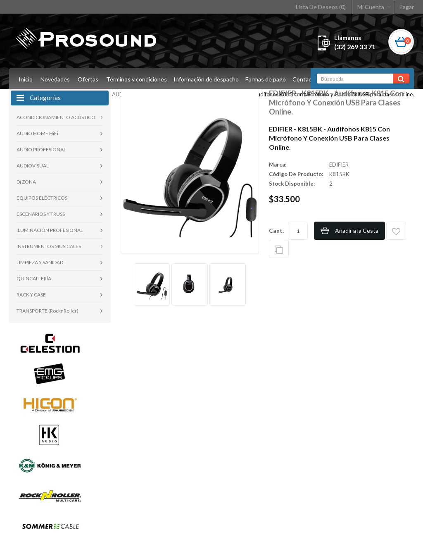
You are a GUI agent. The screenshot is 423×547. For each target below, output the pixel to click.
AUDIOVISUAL (33, 165)
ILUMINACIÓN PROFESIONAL (50, 230)
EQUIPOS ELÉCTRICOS (42, 198)
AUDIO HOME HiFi (37, 133)
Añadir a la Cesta (356, 230)
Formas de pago (268, 79)
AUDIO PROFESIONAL (41, 149)
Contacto (308, 79)
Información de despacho (207, 79)
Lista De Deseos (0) (321, 6)
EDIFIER (339, 164)
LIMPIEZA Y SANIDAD (40, 262)
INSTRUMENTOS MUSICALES (49, 246)
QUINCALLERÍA (34, 278)
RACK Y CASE (31, 294)
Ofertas (88, 79)
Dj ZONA (26, 182)
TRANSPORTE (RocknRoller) (47, 311)
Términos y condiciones (136, 79)
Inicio (26, 79)
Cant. (276, 230)
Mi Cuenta (370, 6)
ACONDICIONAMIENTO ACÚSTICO (56, 117)
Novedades (55, 79)
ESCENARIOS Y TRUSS (41, 214)
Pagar (406, 6)
